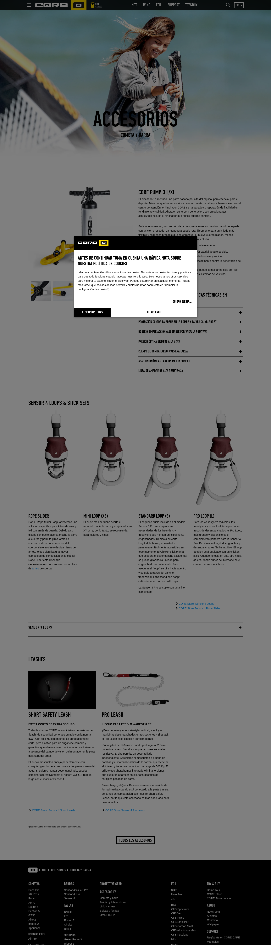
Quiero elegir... (182, 302)
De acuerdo (154, 312)
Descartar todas (92, 312)
